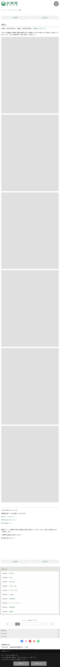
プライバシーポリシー (22, 657)
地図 (27, 647)
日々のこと (43, 28)
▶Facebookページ (6, 523)
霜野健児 (35, 28)
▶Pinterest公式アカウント (9, 520)
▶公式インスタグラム (8, 516)
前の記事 (15, 17)
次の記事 (44, 17)
